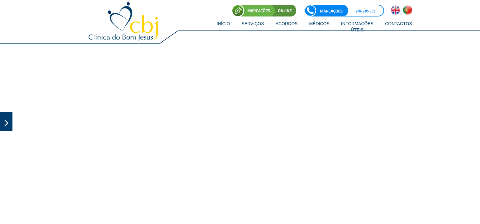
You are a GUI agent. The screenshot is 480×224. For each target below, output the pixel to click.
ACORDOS (287, 23)
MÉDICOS (319, 23)
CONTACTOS (398, 23)
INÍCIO (223, 23)
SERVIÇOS (252, 23)
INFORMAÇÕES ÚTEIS (357, 26)
